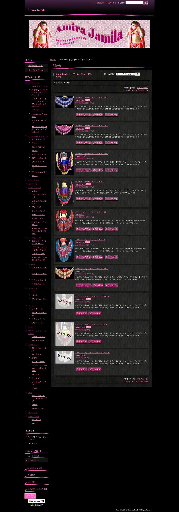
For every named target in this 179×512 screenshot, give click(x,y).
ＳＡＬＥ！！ (33, 443)
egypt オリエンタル (39, 86)
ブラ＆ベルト (37, 110)
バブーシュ (36, 420)
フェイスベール (38, 162)
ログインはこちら (35, 70)
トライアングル (38, 254)
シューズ (35, 374)
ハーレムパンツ (38, 215)
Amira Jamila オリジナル (38, 136)
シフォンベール (38, 319)
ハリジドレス (33, 180)
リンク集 (31, 482)
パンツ (34, 151)
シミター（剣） (38, 340)
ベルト (34, 295)
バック (34, 423)
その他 (34, 388)
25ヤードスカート (39, 154)
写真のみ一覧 (142, 88)
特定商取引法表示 (35, 468)
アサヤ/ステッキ (38, 337)
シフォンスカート (39, 280)
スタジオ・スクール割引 (37, 489)
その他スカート (38, 284)
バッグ (34, 176)
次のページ (143, 90)
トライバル (32, 288)
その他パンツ (37, 218)
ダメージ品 (32, 413)
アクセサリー (33, 345)
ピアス (34, 358)
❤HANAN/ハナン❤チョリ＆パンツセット (40, 231)
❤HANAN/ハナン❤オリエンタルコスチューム (40, 92)
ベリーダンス (30, 497)
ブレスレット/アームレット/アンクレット (39, 368)
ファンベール (37, 323)
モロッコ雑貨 (33, 417)
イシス (31, 327)
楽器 (30, 393)
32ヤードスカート (39, 158)
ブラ (34, 291)
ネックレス (36, 354)
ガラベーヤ (32, 184)
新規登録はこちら (35, 66)
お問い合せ (112, 3)
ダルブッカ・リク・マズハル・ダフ (39, 398)
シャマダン (36, 378)
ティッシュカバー (39, 172)
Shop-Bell (30, 495)
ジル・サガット (38, 408)
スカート (32, 264)
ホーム (53, 60)
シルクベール (37, 309)
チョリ (34, 143)
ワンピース (36, 207)
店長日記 (31, 475)
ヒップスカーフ (38, 147)
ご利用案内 (100, 3)
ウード (34, 405)
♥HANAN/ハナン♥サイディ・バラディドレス (39, 129)
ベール (31, 306)
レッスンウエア (38, 139)
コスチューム (33, 83)
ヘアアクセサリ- (38, 362)
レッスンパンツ (38, 211)
